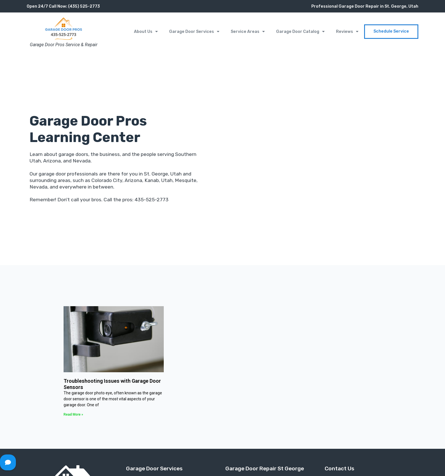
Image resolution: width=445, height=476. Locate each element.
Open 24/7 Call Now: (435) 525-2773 (63, 6)
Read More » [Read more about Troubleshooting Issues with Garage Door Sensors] (73, 414)
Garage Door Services (194, 31)
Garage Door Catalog (300, 31)
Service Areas (248, 31)
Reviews (347, 31)
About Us (146, 31)
